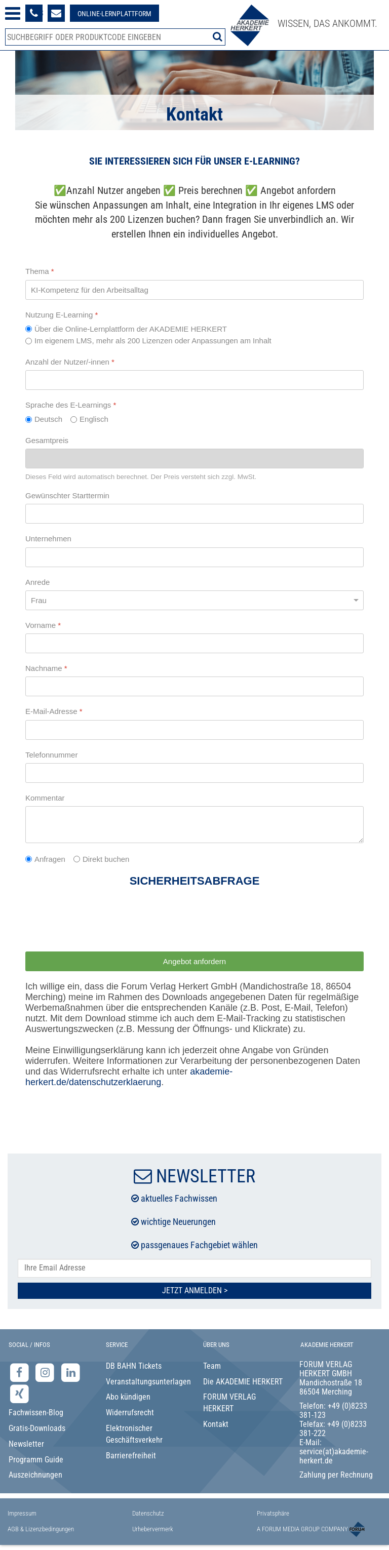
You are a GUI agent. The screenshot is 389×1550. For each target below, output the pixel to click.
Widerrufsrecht (130, 1412)
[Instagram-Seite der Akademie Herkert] (46, 1372)
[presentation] (102, 921)
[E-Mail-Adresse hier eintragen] (194, 1268)
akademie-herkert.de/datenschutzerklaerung (128, 1076)
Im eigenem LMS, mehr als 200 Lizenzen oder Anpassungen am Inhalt (152, 340)
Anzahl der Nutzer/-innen (69, 361)
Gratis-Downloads (37, 1428)
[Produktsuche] (115, 37)
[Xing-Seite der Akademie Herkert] (19, 1394)
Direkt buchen (106, 859)
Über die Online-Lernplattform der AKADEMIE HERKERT (130, 329)
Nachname (46, 668)
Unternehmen (48, 538)
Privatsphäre (273, 1513)
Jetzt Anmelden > (194, 1290)
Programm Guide (36, 1459)
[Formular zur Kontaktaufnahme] (56, 13)
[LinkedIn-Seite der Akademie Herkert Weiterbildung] (71, 1372)
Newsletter (26, 1444)
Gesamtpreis (46, 440)
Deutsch (48, 419)
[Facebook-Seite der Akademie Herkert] (20, 1372)
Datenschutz (148, 1513)
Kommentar (45, 797)
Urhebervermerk (152, 1529)
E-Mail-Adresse (54, 711)
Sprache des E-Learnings (70, 405)
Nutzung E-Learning (61, 314)
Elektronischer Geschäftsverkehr (134, 1434)
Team (212, 1366)
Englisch (94, 419)
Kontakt (215, 1424)
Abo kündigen (128, 1397)
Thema (39, 271)
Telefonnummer (51, 754)
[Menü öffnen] (12, 13)
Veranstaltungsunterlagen (146, 1381)
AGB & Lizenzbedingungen (41, 1529)
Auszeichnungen (35, 1475)
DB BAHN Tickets (134, 1366)
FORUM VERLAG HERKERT (229, 1402)
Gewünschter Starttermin (67, 495)
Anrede (37, 582)
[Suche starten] (217, 36)
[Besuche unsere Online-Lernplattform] (114, 13)
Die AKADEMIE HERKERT (243, 1381)
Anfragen (49, 859)
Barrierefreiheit (131, 1455)
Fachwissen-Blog (36, 1412)
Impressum (22, 1513)
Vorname (43, 625)
